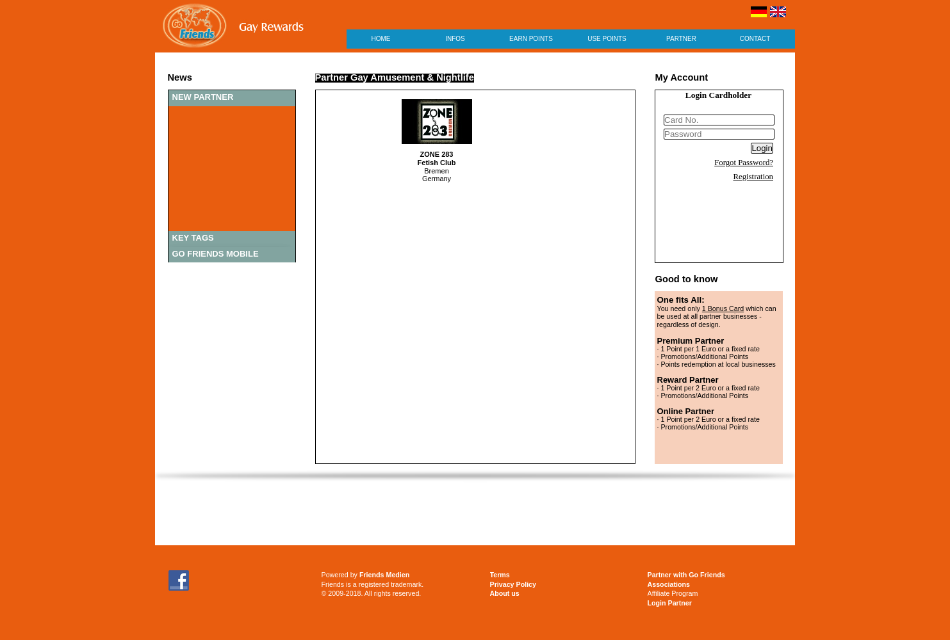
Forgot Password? (743, 162)
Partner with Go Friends (686, 575)
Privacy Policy (513, 584)
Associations (669, 584)
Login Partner (670, 603)
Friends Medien (384, 575)
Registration (753, 176)
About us (505, 593)
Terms (500, 575)
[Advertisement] (475, 514)
